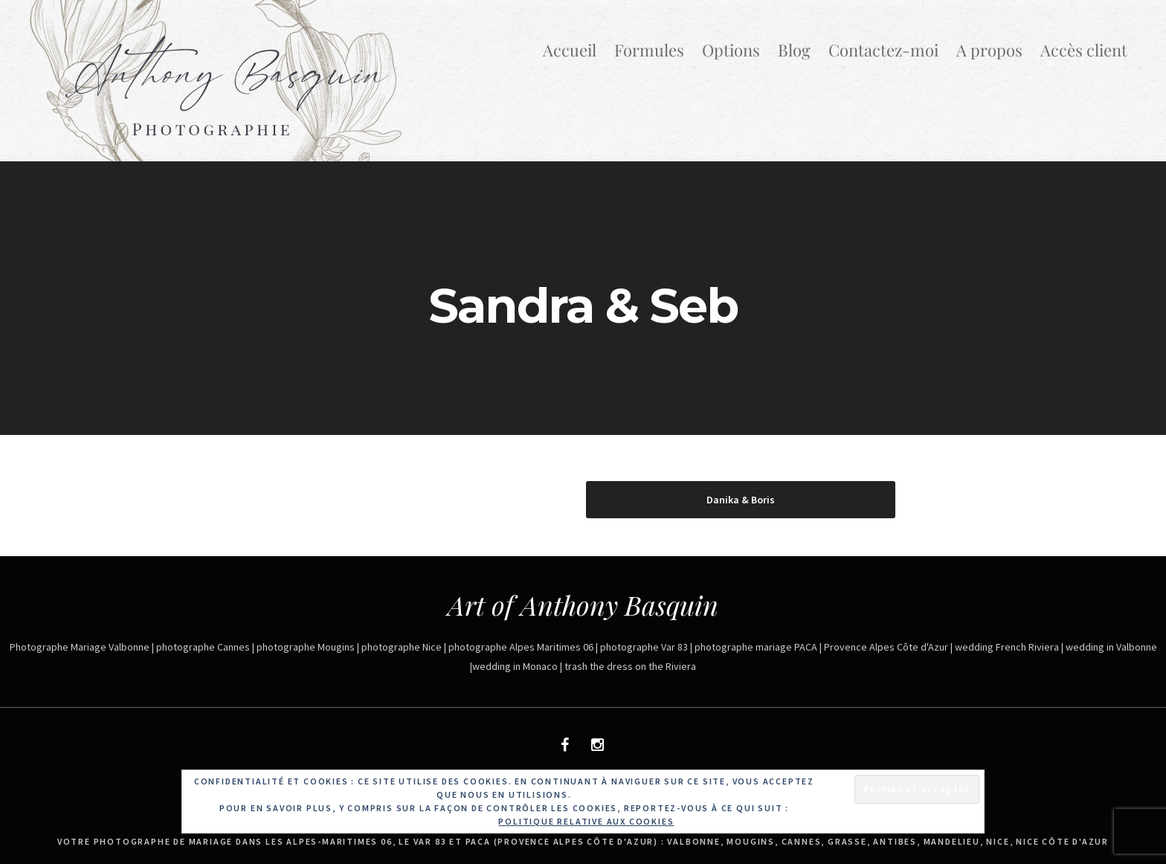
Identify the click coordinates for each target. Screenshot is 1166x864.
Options (731, 50)
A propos (989, 50)
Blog (794, 50)
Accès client (1083, 50)
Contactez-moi (883, 50)
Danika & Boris (740, 499)
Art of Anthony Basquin (583, 604)
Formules (649, 50)
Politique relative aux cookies (586, 821)
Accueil (569, 50)
